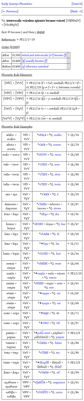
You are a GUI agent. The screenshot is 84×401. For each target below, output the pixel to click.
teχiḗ (44, 362)
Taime (58, 342)
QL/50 (74, 234)
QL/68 (74, 154)
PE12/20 (35, 87)
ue (57, 313)
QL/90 (74, 164)
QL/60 (74, 263)
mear (58, 263)
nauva (52, 277)
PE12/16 (35, 83)
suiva (59, 392)
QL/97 (74, 323)
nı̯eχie (45, 293)
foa (57, 214)
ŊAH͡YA (40, 382)
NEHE (40, 283)
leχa (45, 243)
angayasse (59, 382)
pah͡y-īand (44, 333)
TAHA (43, 204)
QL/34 (74, 135)
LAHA (45, 234)
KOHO (39, 224)
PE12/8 (75, 333)
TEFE (44, 164)
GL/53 (74, 243)
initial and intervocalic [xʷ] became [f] (44, 55)
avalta (57, 135)
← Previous (10, 11)
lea (57, 243)
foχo (45, 214)
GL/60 (74, 293)
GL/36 (74, 214)
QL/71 (74, 313)
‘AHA (46, 194)
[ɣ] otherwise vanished (35, 66)
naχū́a (41, 273)
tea (58, 352)
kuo (63, 224)
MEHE (43, 263)
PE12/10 (76, 273)
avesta (57, 144)
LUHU (44, 253)
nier (51, 287)
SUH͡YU (43, 392)
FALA (43, 135)
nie (58, 293)
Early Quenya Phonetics (17, 3)
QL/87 (74, 204)
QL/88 (74, 342)
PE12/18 (65, 108)
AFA (43, 144)
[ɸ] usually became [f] (34, 60)
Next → (76, 11)
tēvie (57, 174)
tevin (58, 184)
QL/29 (74, 144)
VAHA (45, 372)
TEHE (45, 352)
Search (77, 3)
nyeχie (45, 303)
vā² (58, 372)
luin (58, 253)
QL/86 (74, 392)
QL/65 (74, 283)
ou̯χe (46, 313)
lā (58, 234)
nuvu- (58, 154)
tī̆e (58, 366)
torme (57, 208)
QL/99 (74, 372)
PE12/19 (67, 98)
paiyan (60, 337)
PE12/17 (70, 83)
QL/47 (74, 224)
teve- (57, 164)
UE (58, 323)
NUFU (43, 154)
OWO (46, 323)
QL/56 (74, 253)
